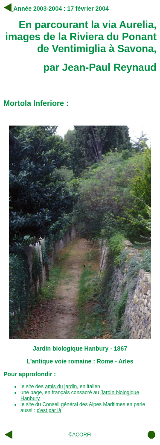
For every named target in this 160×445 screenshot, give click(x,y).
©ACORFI (79, 435)
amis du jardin (61, 386)
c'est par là (49, 410)
